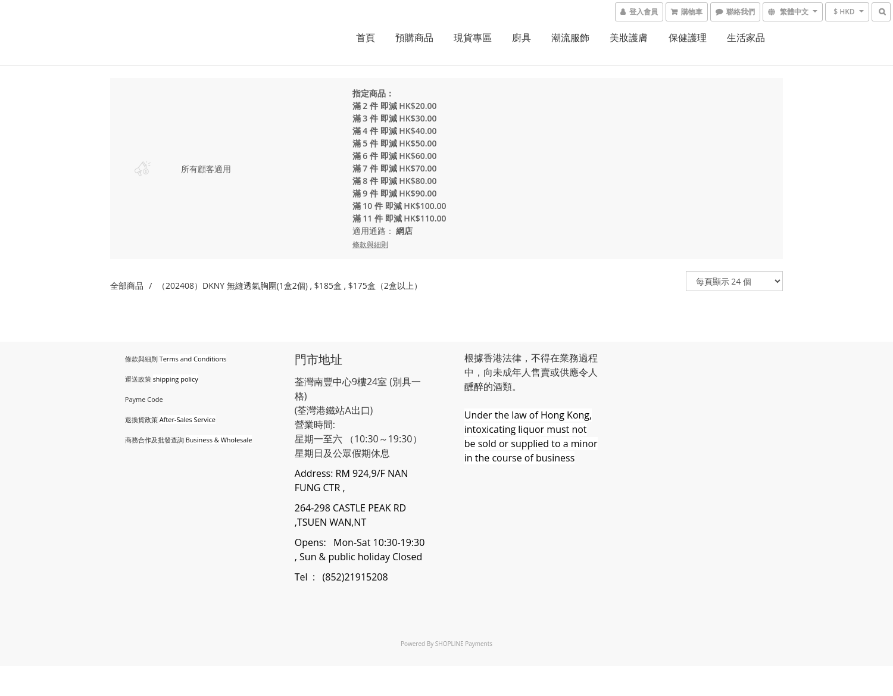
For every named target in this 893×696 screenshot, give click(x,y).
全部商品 (126, 285)
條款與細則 (141, 358)
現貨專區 (473, 37)
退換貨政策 (141, 419)
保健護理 (688, 37)
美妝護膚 (629, 37)
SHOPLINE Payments (463, 643)
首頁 (365, 37)
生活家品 (746, 37)
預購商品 (414, 37)
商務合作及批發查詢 (154, 439)
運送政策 (138, 378)
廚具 (521, 37)
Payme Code (144, 399)
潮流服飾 (570, 37)
